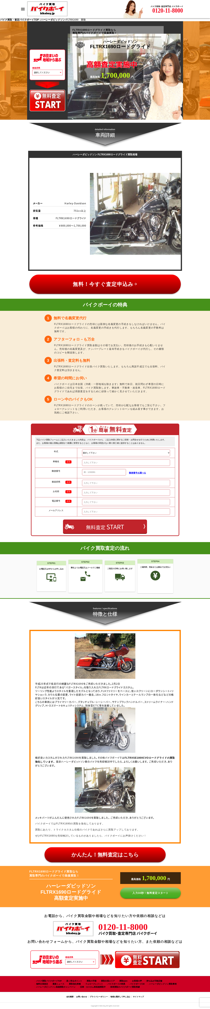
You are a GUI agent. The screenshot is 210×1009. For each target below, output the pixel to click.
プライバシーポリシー (99, 997)
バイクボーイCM (137, 984)
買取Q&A (123, 981)
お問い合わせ (81, 997)
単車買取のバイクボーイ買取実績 (125, 987)
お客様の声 (137, 981)
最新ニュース (58, 984)
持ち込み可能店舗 (154, 981)
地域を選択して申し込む (120, 997)
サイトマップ (138, 997)
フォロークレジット (94, 984)
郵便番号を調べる (137, 473)
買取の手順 (91, 981)
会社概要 (70, 997)
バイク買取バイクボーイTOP (49, 981)
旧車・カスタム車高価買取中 (93, 987)
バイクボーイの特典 (116, 984)
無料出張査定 (42, 984)
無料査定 (105, 526)
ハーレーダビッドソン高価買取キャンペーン (56, 987)
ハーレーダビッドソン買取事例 (163, 984)
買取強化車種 (75, 984)
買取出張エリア (108, 981)
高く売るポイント (74, 981)
